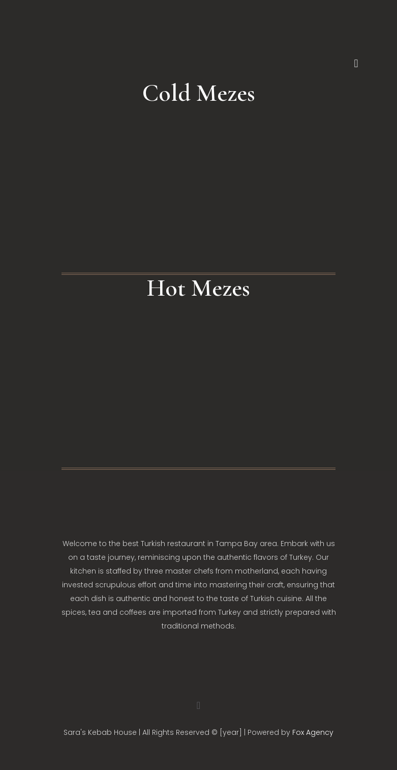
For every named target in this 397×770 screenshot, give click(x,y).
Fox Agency (312, 732)
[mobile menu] (356, 63)
